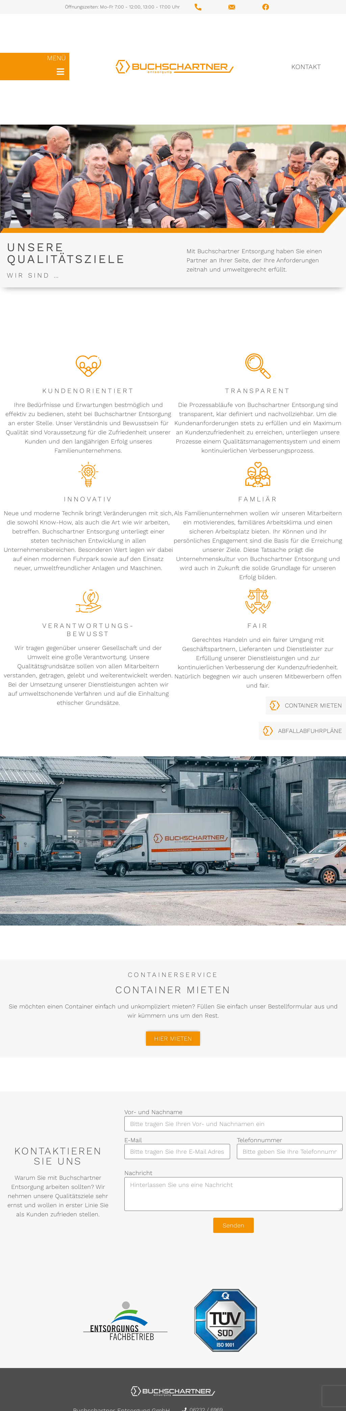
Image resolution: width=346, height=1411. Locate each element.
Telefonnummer (290, 1145)
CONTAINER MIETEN (313, 705)
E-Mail (177, 1145)
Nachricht (233, 1190)
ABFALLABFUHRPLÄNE (310, 730)
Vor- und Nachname (233, 1117)
